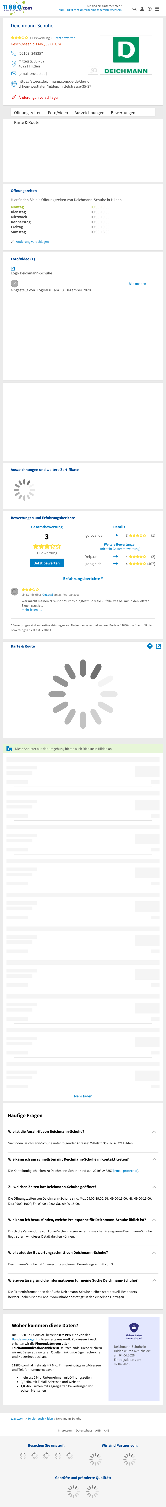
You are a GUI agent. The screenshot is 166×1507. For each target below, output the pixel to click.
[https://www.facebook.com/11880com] (23, 1456)
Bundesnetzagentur (26, 1339)
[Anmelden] (144, 8)
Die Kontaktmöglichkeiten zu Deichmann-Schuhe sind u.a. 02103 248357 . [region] (73, 1170)
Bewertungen (123, 112)
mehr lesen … (32, 609)
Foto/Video (58, 112)
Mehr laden (83, 1096)
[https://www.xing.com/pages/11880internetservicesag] (58, 1456)
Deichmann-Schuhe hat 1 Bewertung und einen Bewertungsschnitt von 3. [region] (61, 1264)
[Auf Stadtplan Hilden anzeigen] (158, 646)
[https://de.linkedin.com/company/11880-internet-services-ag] (69, 1456)
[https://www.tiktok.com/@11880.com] (34, 1456)
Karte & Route (26, 122)
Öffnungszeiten (28, 112)
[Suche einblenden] (136, 8)
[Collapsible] (154, 1131)
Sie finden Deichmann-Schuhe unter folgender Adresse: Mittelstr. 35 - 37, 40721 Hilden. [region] (71, 1143)
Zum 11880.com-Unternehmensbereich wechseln (90, 10)
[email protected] (125, 1170)
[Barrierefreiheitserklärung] (151, 8)
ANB (106, 1430)
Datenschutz (84, 1430)
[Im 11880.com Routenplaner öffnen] (150, 645)
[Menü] (159, 8)
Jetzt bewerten (47, 563)
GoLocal (47, 595)
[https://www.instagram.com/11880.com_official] (46, 1456)
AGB (98, 1430)
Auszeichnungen (89, 112)
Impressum (65, 1430)
